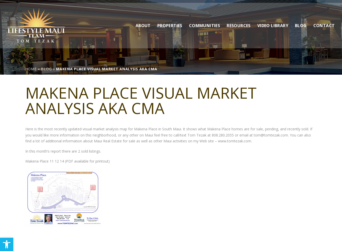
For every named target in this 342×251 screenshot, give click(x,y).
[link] (6, 244)
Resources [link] (239, 22)
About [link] (143, 22)
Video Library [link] (272, 22)
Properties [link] (169, 22)
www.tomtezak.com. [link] (235, 141)
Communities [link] (204, 22)
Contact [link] (324, 22)
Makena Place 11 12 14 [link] (44, 161)
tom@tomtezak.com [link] (271, 135)
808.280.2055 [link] (223, 135)
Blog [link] (301, 22)
